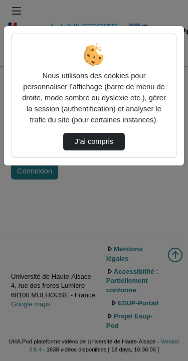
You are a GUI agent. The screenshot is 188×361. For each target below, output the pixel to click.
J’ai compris (94, 141)
